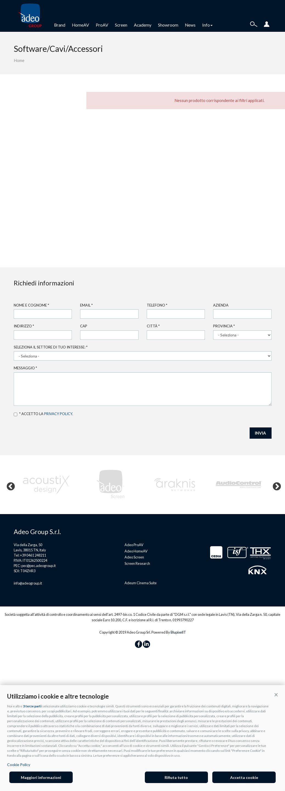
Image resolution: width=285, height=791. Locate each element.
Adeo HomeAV (136, 551)
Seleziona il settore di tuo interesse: (51, 347)
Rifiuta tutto (176, 777)
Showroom (168, 24)
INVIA (260, 432)
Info (207, 24)
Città (153, 326)
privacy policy (58, 414)
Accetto (15, 414)
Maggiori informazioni (41, 777)
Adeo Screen (134, 557)
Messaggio (25, 368)
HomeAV (80, 24)
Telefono (157, 305)
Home (19, 60)
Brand (59, 24)
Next (275, 484)
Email (86, 305)
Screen (121, 24)
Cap (83, 326)
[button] (276, 694)
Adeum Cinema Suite (141, 583)
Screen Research (137, 563)
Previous (9, 484)
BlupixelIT (178, 632)
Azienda (220, 305)
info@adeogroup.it (28, 583)
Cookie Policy (18, 764)
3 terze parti (32, 706)
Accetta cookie (244, 777)
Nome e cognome (31, 305)
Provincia (224, 326)
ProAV (102, 24)
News (190, 24)
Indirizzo (24, 326)
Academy (142, 24)
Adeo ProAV (134, 545)
